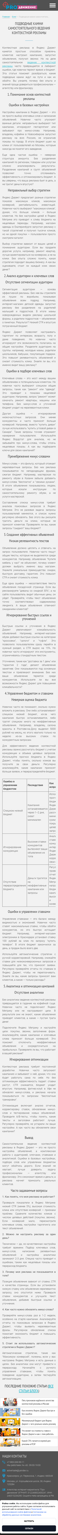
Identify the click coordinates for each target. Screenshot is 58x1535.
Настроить (29, 1521)
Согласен (29, 1528)
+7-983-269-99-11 (15, 1462)
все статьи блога (36, 1388)
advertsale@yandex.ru (17, 1470)
